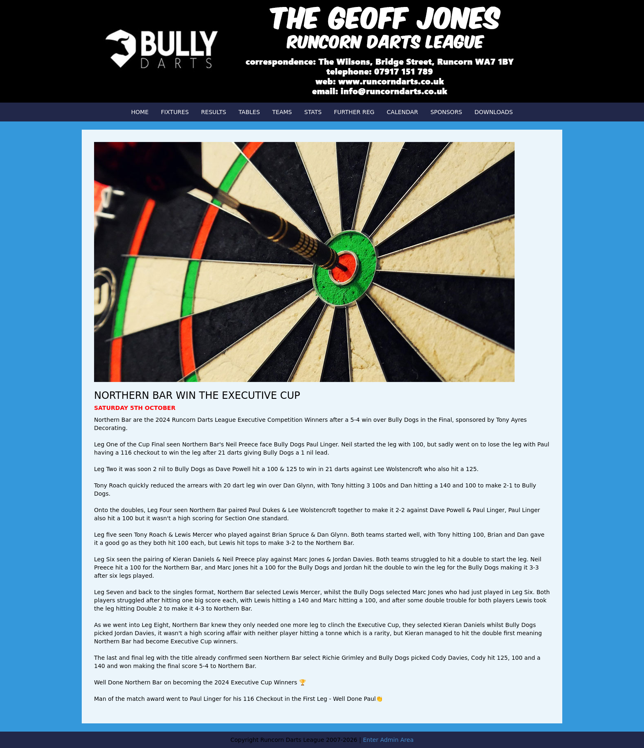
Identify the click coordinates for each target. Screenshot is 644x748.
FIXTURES (175, 112)
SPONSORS (446, 112)
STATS (313, 112)
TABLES (249, 112)
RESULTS (213, 112)
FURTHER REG (354, 112)
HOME (139, 112)
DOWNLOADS (493, 112)
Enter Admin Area (388, 740)
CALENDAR (402, 112)
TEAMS (282, 112)
